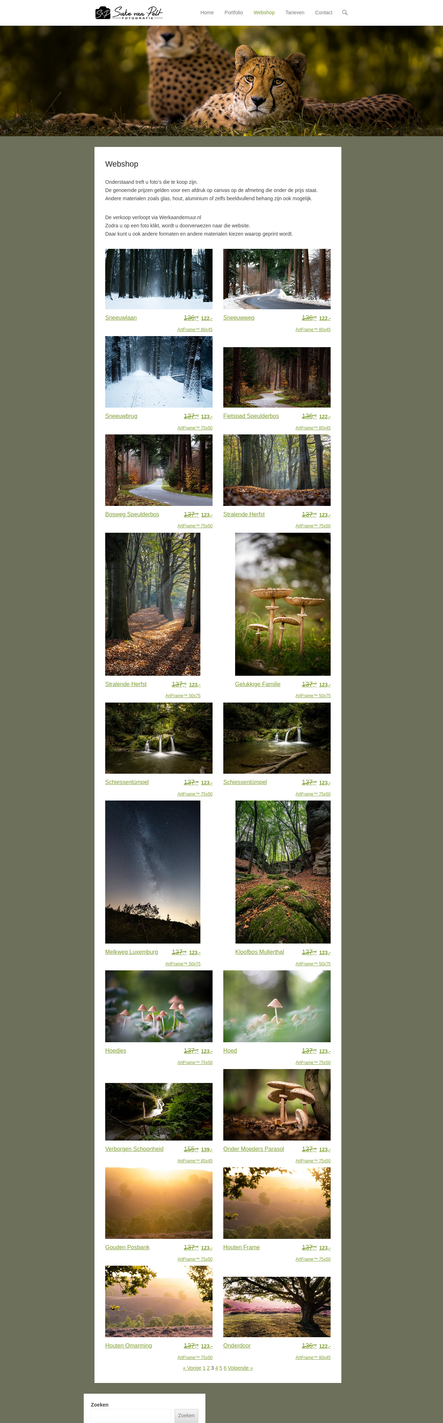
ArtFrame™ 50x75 (182, 689)
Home (207, 12)
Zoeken (99, 1405)
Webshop (264, 12)
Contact (323, 12)
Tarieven (295, 12)
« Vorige (192, 1368)
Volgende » (240, 1368)
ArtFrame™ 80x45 (195, 323)
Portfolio (234, 12)
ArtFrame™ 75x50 (195, 421)
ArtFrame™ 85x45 (195, 1154)
